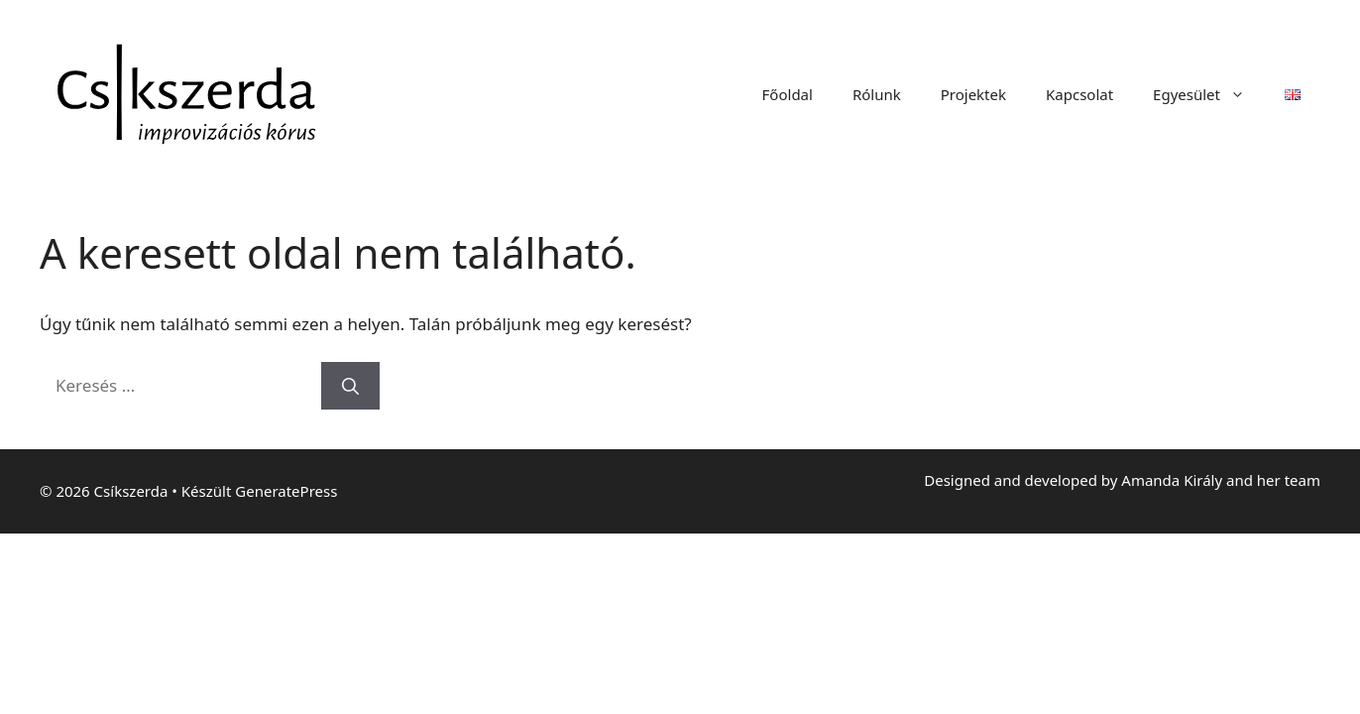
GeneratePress (286, 491)
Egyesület (1209, 94)
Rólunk (876, 94)
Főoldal (787, 94)
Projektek (973, 94)
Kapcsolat (1079, 94)
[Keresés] (350, 386)
